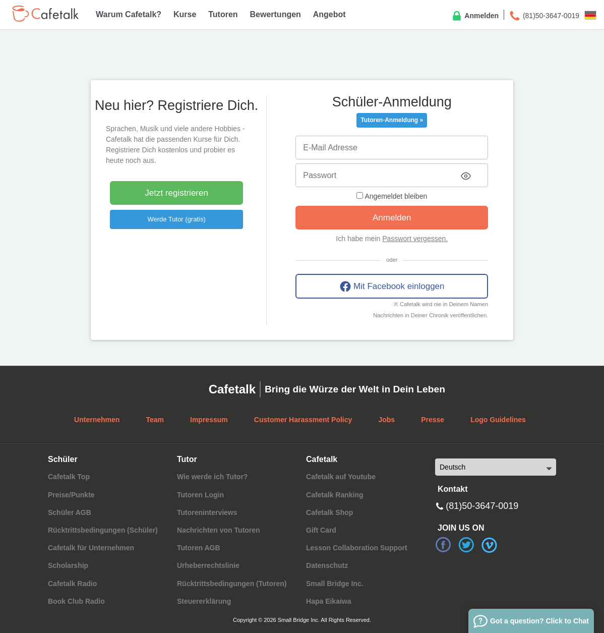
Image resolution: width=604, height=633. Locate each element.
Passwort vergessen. (415, 239)
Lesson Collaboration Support (356, 548)
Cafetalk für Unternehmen (91, 548)
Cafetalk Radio (72, 584)
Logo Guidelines (498, 420)
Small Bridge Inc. (335, 584)
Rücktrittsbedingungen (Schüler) (103, 530)
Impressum (209, 420)
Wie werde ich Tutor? (212, 477)
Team (155, 420)
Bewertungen (275, 14)
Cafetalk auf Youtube (341, 477)
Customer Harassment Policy (303, 420)
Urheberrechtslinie (208, 565)
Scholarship (68, 565)
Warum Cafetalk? (128, 14)
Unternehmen (96, 420)
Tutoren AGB (198, 548)
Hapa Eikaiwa (328, 601)
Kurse (184, 14)
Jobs (386, 420)
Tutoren (222, 14)
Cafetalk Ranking (335, 495)
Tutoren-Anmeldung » (391, 120)
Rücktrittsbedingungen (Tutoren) (232, 584)
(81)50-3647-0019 (544, 16)
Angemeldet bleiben (391, 196)
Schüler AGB (69, 512)
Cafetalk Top (69, 477)
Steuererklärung (204, 601)
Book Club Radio (76, 601)
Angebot (329, 14)
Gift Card (321, 530)
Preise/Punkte (71, 495)
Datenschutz (327, 565)
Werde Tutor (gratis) (176, 219)
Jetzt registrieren (176, 193)
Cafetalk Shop (329, 512)
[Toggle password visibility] (466, 176)
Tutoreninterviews (207, 512)
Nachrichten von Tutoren (218, 530)
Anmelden (475, 16)
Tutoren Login (200, 495)
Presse (432, 420)
